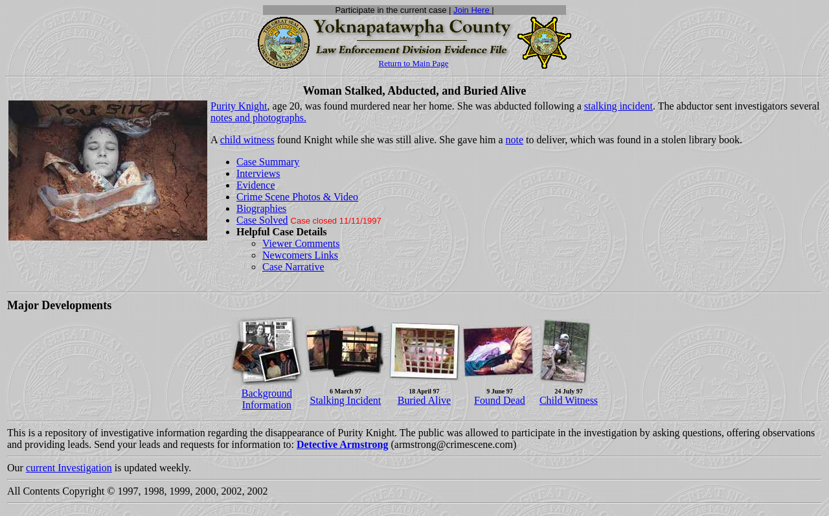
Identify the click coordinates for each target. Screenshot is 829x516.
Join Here (472, 10)
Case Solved (262, 220)
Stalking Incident (345, 400)
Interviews (258, 173)
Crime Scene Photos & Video (297, 196)
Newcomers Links (300, 255)
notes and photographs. (258, 117)
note (515, 139)
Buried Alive (424, 400)
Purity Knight (238, 105)
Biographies (261, 208)
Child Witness (568, 400)
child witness (247, 139)
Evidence (255, 185)
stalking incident (618, 105)
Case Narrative (293, 266)
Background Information (267, 399)
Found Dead (499, 400)
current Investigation (69, 467)
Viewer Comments (300, 243)
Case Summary (267, 161)
